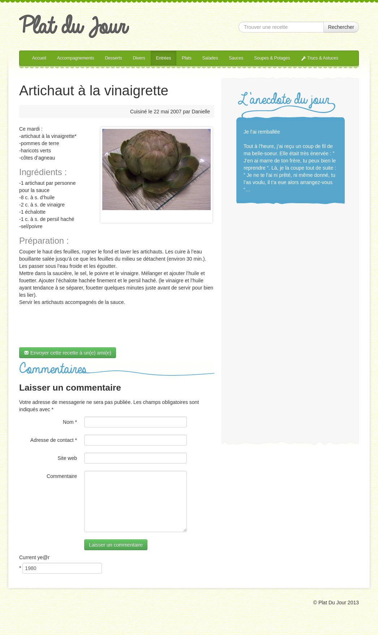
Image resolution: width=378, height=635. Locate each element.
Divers (139, 58)
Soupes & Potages (272, 58)
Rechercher (341, 27)
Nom (70, 422)
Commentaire (62, 476)
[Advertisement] (290, 320)
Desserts (113, 58)
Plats (187, 58)
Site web (67, 458)
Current (34, 557)
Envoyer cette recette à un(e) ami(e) (67, 353)
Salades (210, 58)
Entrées (163, 58)
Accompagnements (75, 58)
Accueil (39, 58)
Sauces (236, 58)
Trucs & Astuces (319, 58)
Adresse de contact (53, 440)
